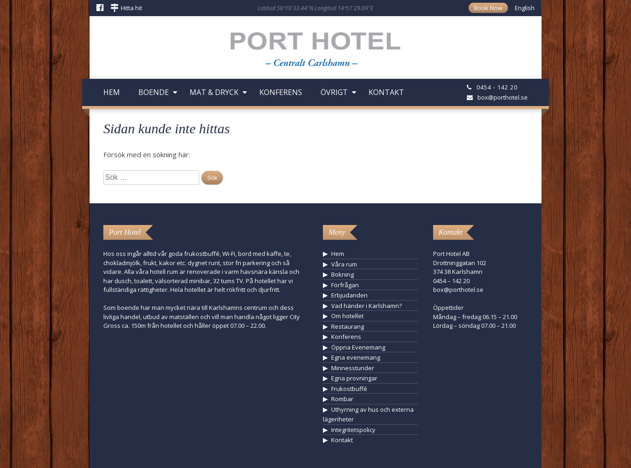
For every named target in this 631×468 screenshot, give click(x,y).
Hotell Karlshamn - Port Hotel (315, 52)
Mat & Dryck (214, 92)
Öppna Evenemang (358, 347)
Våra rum (344, 264)
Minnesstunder (352, 368)
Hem (111, 92)
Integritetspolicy (353, 430)
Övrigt (334, 92)
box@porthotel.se (502, 97)
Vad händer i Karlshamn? (366, 306)
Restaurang (347, 326)
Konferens (280, 92)
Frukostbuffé (349, 389)
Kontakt (386, 92)
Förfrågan (345, 285)
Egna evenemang (355, 357)
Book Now (488, 8)
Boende (153, 92)
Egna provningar (354, 378)
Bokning (342, 274)
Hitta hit (131, 8)
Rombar (342, 399)
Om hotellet (347, 316)
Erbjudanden (349, 295)
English (525, 8)
